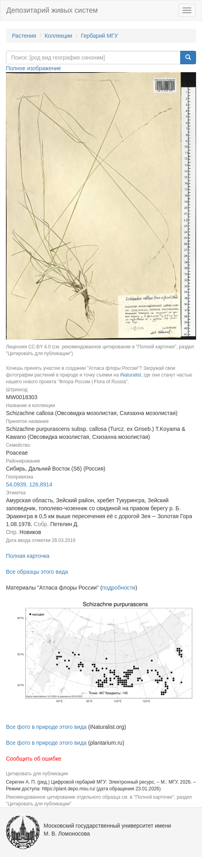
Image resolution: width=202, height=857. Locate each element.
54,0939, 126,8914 (29, 484)
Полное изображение (33, 68)
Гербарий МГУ (99, 36)
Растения (24, 36)
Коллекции (59, 36)
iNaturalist (130, 375)
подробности (118, 587)
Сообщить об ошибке (33, 758)
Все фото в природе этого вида (46, 727)
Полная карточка (28, 556)
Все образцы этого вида (37, 572)
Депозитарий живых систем (52, 10)
